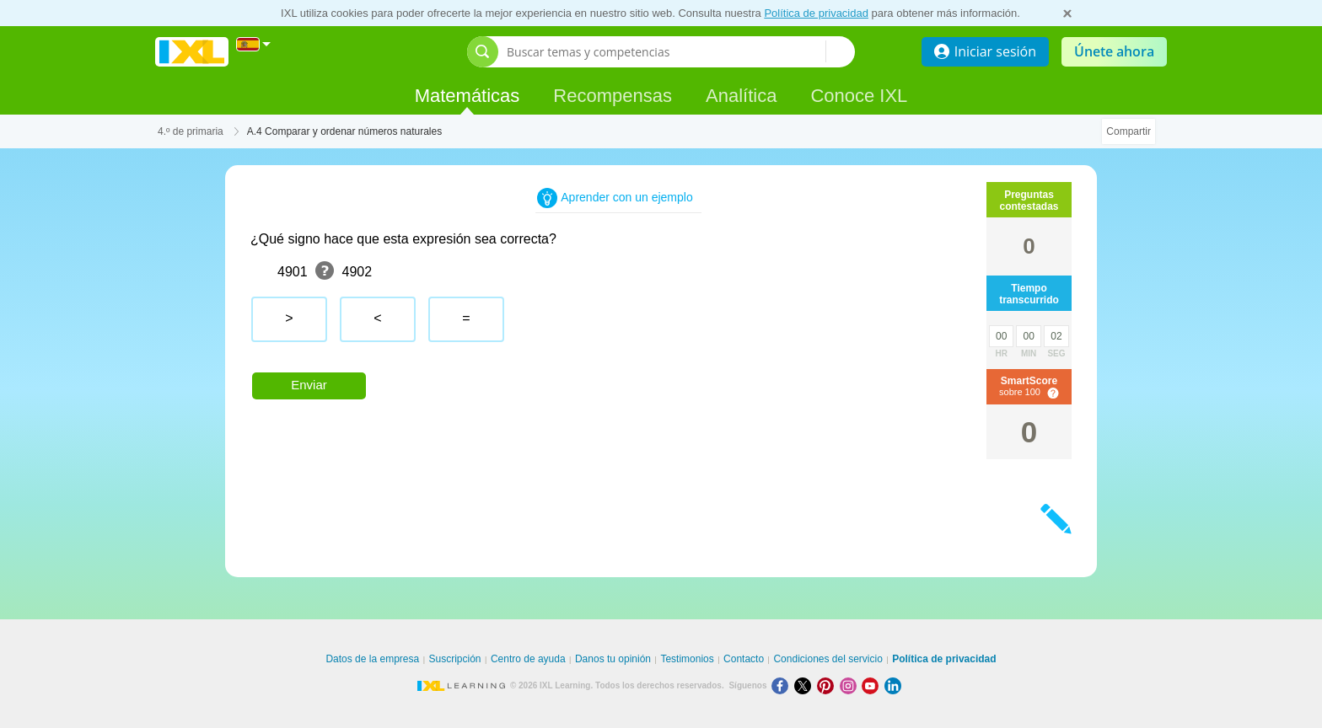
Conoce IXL (858, 95)
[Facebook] (782, 685)
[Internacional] (254, 44)
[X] (805, 685)
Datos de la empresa (372, 659)
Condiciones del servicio (827, 659)
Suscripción (455, 659)
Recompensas (612, 95)
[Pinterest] (828, 685)
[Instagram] (851, 685)
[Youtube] (873, 685)
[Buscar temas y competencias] (666, 52)
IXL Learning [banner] (191, 52)
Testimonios (686, 659)
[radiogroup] (570, 326)
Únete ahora (1114, 51)
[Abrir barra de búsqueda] (482, 51)
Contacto (743, 659)
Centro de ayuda (528, 659)
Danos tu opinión (613, 659)
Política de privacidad (816, 13)
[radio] (289, 319)
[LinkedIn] (894, 685)
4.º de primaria (190, 131)
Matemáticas (467, 95)
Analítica (741, 95)
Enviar (309, 384)
